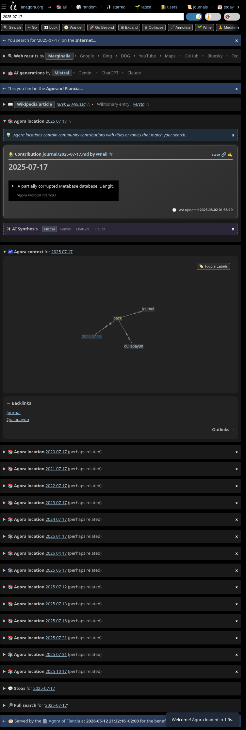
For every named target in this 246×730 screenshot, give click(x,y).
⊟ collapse (153, 27)
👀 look (50, 27)
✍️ (230, 154)
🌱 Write (204, 27)
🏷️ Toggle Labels (213, 266)
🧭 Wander (73, 27)
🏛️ (44, 721)
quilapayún (18, 419)
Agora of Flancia (64, 721)
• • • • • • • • (123, 56)
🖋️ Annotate (180, 27)
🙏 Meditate (228, 27)
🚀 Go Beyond (102, 27)
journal (14, 412)
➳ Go (32, 27)
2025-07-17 (44, 688)
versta (139, 104)
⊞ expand (129, 27)
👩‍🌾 (11, 154)
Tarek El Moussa (71, 104)
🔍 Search (12, 27)
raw (216, 154)
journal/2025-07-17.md (65, 154)
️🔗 (223, 154)
